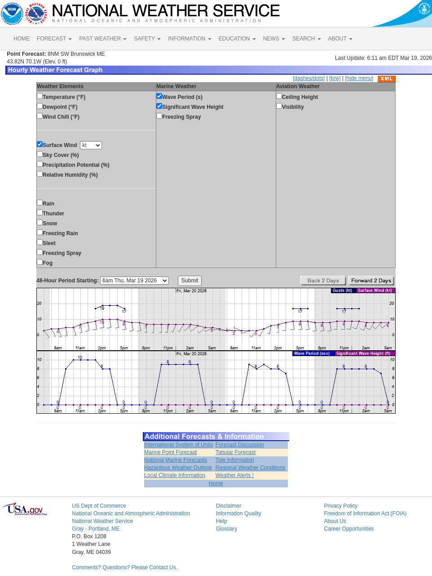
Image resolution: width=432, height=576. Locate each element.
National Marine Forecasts (175, 460)
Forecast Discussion (240, 445)
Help (221, 521)
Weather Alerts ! (235, 475)
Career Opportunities (349, 529)
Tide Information (235, 460)
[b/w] (334, 78)
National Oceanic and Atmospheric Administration (131, 513)
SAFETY (147, 39)
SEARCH (306, 39)
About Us (335, 521)
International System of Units (178, 445)
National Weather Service (102, 521)
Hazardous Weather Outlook (178, 467)
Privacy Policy (340, 506)
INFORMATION (189, 39)
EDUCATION (237, 39)
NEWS (274, 39)
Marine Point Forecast (170, 452)
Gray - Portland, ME (95, 529)
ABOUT (340, 39)
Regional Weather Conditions (251, 467)
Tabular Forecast (236, 452)
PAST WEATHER (103, 39)
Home (216, 483)
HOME (21, 39)
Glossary (226, 529)
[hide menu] (359, 78)
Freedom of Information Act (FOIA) (365, 513)
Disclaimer (228, 506)
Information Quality (238, 513)
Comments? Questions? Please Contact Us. (124, 567)
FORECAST (54, 39)
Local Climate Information (174, 475)
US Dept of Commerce (99, 506)
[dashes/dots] (309, 78)
